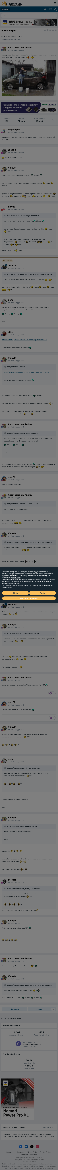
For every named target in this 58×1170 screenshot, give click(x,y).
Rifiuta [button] (15, 593)
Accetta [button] (42, 593)
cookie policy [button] (16, 578)
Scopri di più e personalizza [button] (29, 598)
